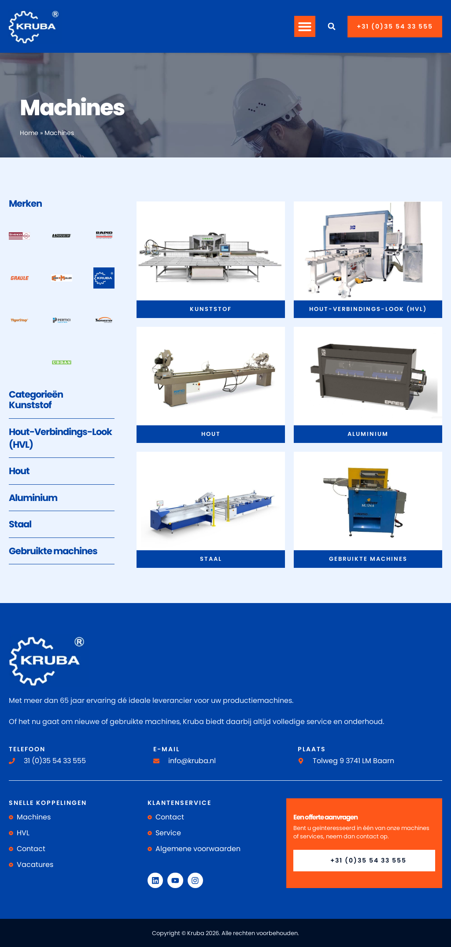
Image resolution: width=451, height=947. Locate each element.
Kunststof (30, 405)
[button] (304, 26)
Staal (20, 524)
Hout (19, 470)
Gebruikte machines (53, 551)
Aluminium (33, 497)
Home (29, 133)
